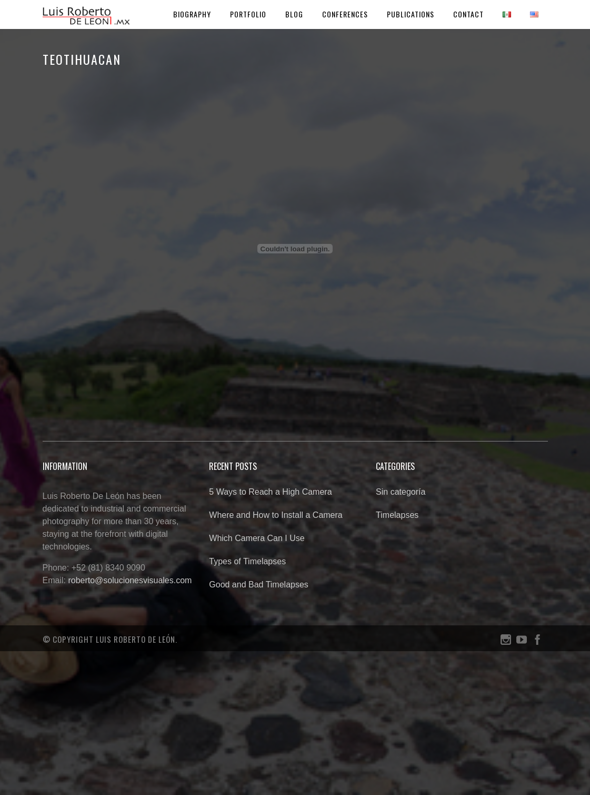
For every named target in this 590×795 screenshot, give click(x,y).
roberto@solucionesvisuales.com (130, 580)
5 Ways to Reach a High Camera (270, 491)
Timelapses (397, 515)
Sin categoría (400, 491)
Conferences (345, 13)
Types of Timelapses (247, 561)
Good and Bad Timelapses (258, 584)
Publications (410, 13)
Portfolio (248, 13)
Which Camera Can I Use (256, 538)
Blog (294, 13)
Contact (468, 13)
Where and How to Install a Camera (275, 515)
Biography (192, 13)
